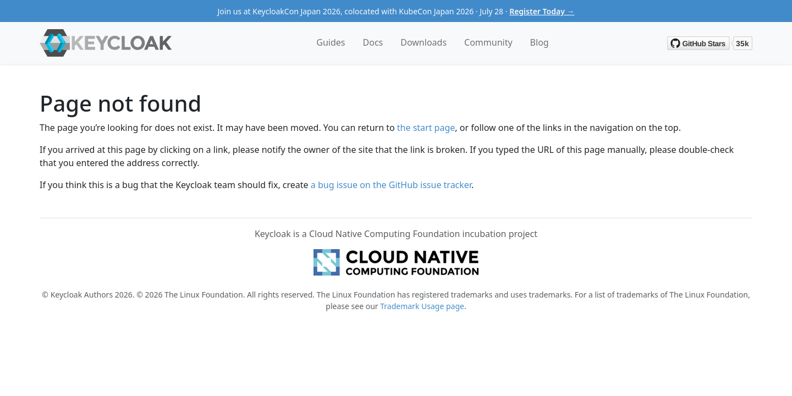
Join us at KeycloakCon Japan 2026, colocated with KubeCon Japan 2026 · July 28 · (396, 11)
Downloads (423, 42)
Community (488, 42)
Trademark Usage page (422, 306)
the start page (426, 128)
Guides (330, 42)
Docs (373, 42)
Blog (539, 42)
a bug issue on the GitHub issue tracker (391, 185)
